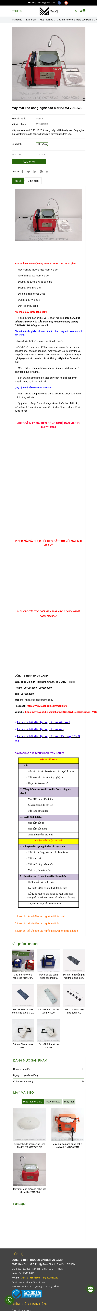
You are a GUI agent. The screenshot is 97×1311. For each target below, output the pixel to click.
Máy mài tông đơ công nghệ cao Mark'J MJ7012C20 (29, 1190)
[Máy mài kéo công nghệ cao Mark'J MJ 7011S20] (48, 11)
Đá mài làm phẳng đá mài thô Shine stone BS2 (74, 976)
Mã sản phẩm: (19, 124)
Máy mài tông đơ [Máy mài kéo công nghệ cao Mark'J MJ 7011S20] (32, 1101)
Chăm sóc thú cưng (48, 1081)
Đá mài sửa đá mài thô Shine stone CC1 (23, 1011)
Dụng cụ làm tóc (48, 1069)
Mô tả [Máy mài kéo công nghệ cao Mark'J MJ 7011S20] (18, 180)
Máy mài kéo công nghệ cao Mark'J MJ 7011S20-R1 (23, 976)
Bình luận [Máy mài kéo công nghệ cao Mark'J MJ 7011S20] (33, 180)
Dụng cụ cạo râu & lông (25, 1075)
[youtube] (66, 2)
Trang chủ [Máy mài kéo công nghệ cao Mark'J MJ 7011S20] (17, 19)
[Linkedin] (35, 171)
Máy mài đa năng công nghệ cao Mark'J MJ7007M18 (67, 1145)
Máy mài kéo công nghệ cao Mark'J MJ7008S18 (48, 976)
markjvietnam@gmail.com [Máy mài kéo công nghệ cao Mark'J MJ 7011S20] (41, 2)
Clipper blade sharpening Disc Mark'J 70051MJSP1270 (29, 1145)
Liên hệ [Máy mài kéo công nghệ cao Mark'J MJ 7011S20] (29, 162)
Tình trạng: (18, 154)
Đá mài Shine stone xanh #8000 (48, 1011)
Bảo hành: (17, 144)
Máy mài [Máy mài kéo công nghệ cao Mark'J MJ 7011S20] (69, 1101)
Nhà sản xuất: (19, 118)
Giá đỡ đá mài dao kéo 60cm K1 (74, 1011)
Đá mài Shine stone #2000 (48, 1046)
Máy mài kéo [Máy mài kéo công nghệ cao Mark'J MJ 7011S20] (46, 19)
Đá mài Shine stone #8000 (23, 1046)
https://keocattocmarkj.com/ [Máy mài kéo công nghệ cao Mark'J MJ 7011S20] (39, 700)
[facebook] (59, 2)
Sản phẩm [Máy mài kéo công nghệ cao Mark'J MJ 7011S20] (31, 19)
